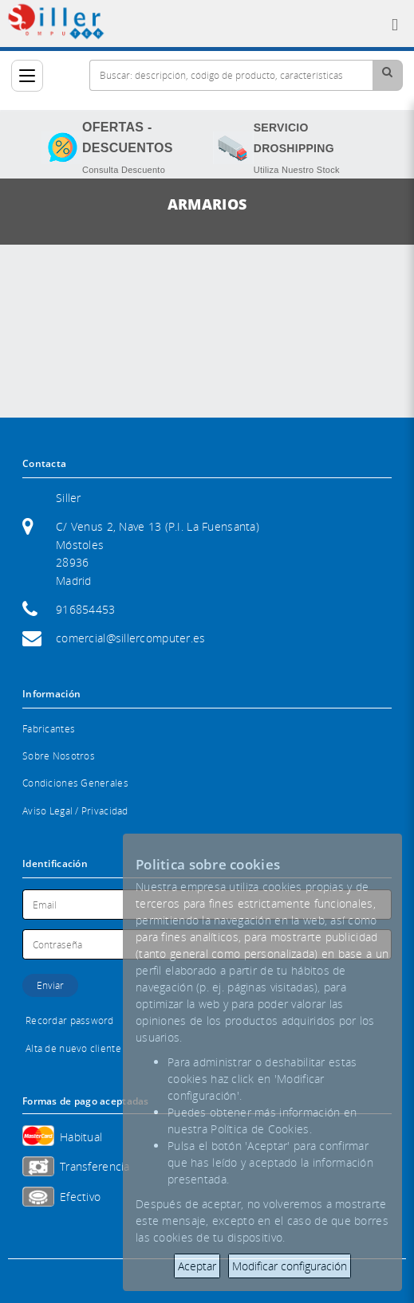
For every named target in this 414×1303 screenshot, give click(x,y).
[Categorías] (27, 76)
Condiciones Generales (75, 783)
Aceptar (197, 1266)
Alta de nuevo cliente (73, 1048)
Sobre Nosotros (58, 756)
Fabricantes (48, 729)
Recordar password (70, 1020)
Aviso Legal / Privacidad (75, 811)
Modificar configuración (289, 1266)
